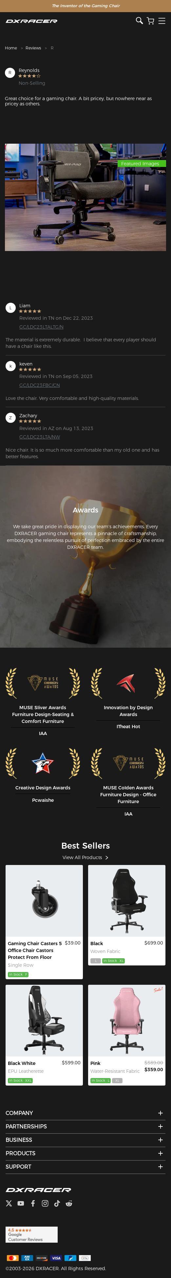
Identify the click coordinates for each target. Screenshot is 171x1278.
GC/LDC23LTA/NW (39, 437)
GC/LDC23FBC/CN (39, 385)
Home (11, 47)
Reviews (33, 47)
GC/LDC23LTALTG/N (41, 327)
